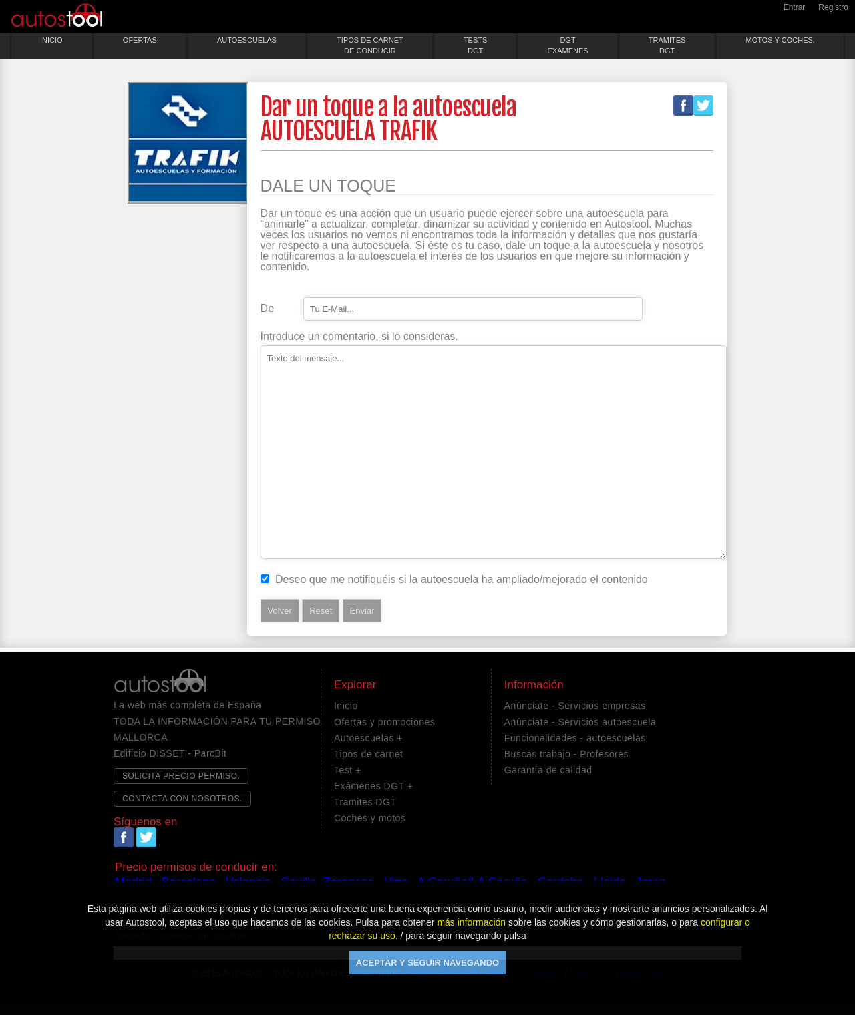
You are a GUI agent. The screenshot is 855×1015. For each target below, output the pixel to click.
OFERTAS (140, 40)
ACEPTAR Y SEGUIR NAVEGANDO (427, 963)
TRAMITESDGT (667, 45)
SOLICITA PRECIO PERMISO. (181, 776)
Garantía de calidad (548, 770)
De (267, 308)
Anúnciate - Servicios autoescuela (580, 722)
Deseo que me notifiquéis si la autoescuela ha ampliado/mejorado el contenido (461, 579)
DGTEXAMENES (567, 45)
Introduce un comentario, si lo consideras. (359, 336)
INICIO (51, 40)
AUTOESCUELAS (247, 40)
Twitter (703, 105)
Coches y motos (369, 818)
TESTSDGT (475, 45)
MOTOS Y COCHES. (780, 40)
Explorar (355, 685)
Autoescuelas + (368, 738)
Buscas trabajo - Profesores (566, 754)
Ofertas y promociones (384, 722)
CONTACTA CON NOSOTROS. (182, 798)
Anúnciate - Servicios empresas (575, 705)
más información (471, 922)
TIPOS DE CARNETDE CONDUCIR (370, 45)
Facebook (683, 105)
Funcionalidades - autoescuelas (575, 738)
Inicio (346, 705)
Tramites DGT (365, 802)
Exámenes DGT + (373, 786)
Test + (347, 770)
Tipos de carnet (368, 754)
